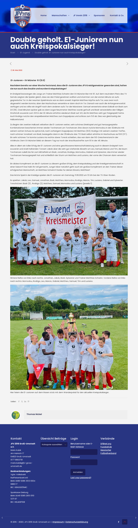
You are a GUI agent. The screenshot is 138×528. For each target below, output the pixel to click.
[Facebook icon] (119, 522)
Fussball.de (106, 447)
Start (12, 52)
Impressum (58, 522)
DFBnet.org (106, 443)
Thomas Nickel (34, 414)
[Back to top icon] (124, 522)
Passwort (75, 457)
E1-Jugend (25, 52)
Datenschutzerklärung (77, 522)
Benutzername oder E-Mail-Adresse (82, 445)
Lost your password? (81, 477)
